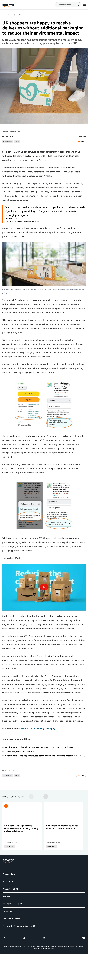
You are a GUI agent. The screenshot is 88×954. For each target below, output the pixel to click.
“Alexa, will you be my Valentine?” (20, 751)
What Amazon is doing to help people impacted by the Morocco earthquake (39, 747)
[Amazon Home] (8, 5)
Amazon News (6, 15)
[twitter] (64, 937)
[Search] (67, 4)
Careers (7, 911)
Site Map (6, 896)
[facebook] (4, 937)
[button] (44, 587)
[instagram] (24, 937)
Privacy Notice (30, 946)
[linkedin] (44, 937)
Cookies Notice (40, 946)
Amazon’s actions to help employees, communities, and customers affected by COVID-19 (45, 755)
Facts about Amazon (12, 919)
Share (81, 141)
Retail (17, 142)
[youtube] (83, 937)
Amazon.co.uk (10, 889)
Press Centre (9, 881)
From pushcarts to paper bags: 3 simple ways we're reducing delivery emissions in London (21, 828)
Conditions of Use (19, 946)
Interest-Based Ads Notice (54, 946)
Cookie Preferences (68, 946)
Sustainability (18, 15)
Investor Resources (12, 904)
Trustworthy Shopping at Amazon (19, 926)
